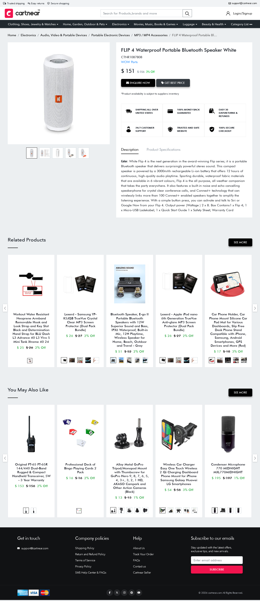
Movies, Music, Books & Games (154, 24)
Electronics (119, 24)
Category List (241, 24)
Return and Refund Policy (90, 555)
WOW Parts (129, 62)
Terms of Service (85, 561)
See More (240, 242)
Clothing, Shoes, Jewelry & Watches (32, 24)
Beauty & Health (212, 24)
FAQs (136, 561)
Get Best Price (173, 82)
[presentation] (5, 308)
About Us (138, 549)
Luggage (189, 24)
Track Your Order (143, 555)
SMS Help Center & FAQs (90, 573)
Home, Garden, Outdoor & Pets (84, 24)
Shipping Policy (84, 549)
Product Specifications (163, 149)
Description (130, 149)
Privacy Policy (83, 567)
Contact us (139, 567)
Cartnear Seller (142, 573)
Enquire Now (138, 82)
